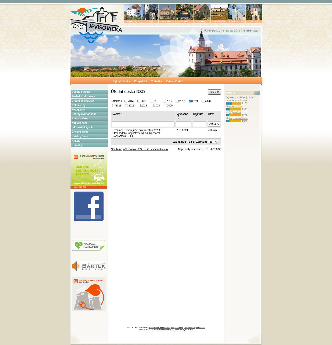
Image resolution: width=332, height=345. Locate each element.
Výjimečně (235, 112)
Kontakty (77, 145)
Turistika (156, 81)
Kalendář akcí (174, 81)
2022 (131, 105)
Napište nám (79, 122)
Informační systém (83, 127)
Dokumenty (79, 105)
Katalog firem (80, 136)
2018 (182, 101)
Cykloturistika (121, 81)
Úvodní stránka (81, 91)
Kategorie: (117, 100)
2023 (144, 105)
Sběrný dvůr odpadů (84, 114)
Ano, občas (235, 106)
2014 (131, 101)
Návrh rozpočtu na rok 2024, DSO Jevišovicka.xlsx (139, 149)
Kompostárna (80, 118)
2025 (170, 105)
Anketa (76, 140)
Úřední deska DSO (83, 100)
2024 (157, 105)
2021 (118, 105)
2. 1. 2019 (182, 130)
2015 (144, 101)
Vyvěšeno (182, 114)
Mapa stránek (177, 328)
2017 (169, 101)
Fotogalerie (79, 109)
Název (116, 114)
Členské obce (80, 131)
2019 (195, 101)
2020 (208, 101)
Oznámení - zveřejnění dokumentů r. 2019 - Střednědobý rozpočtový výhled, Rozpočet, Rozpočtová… (136, 133)
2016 (156, 101)
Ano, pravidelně (238, 100)
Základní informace (83, 96)
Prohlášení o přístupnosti (194, 328)
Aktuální (212, 130)
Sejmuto (198, 114)
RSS (214, 92)
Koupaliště (140, 81)
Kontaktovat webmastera (159, 328)
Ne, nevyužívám (238, 118)
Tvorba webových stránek (163, 330)
